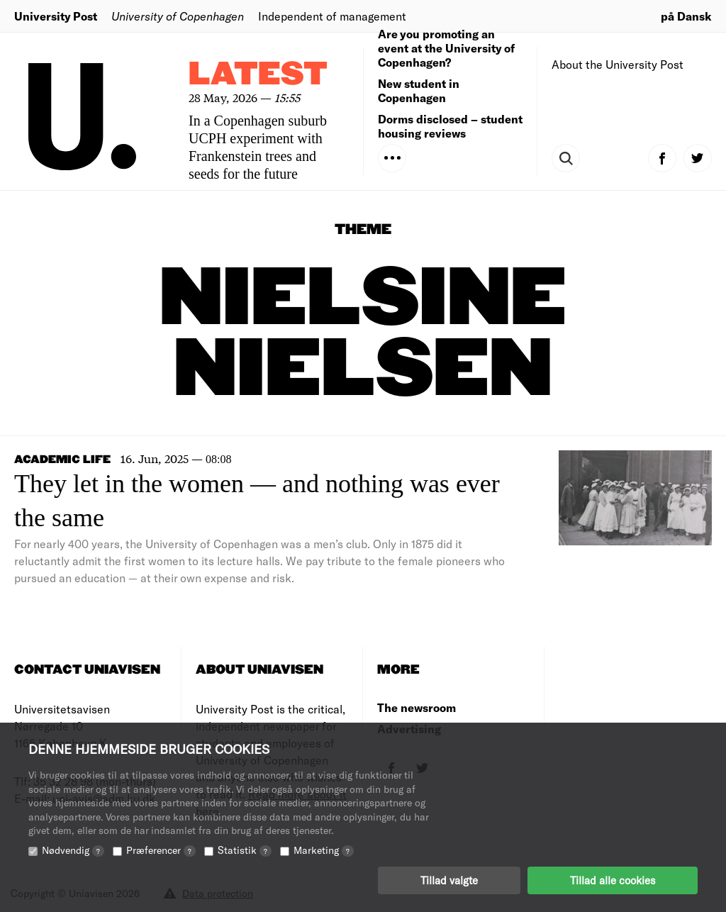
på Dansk (686, 16)
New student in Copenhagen (418, 90)
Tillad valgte (449, 880)
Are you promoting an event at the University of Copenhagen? (446, 48)
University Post (55, 16)
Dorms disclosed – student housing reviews (450, 126)
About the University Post (617, 64)
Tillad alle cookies (612, 880)
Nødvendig (73, 850)
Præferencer (161, 850)
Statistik (245, 850)
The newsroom (416, 707)
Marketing (324, 850)
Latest (258, 74)
